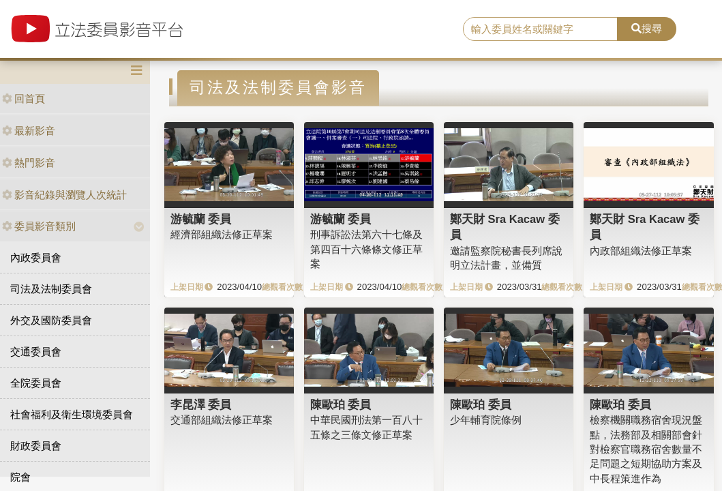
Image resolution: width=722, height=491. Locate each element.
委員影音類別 (39, 226)
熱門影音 (28, 162)
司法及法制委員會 (51, 289)
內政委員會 (35, 257)
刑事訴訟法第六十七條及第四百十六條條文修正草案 (366, 248)
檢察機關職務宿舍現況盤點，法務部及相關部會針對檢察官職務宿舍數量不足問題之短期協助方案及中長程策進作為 (646, 449)
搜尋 (646, 28)
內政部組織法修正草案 (641, 250)
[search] (540, 29)
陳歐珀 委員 (341, 404)
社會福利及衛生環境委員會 (71, 414)
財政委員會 (35, 445)
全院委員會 (35, 383)
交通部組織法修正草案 (221, 420)
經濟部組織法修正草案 (221, 234)
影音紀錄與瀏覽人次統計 (64, 194)
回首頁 (23, 98)
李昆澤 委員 (201, 404)
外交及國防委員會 (51, 320)
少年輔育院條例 (486, 420)
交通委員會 (35, 351)
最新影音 (28, 130)
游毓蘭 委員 (201, 219)
